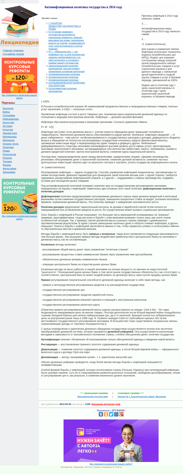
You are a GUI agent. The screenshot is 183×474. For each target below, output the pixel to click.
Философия (9, 168)
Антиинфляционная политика (64, 74)
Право (6, 150)
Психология (9, 154)
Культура (8, 129)
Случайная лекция (13, 54)
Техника (7, 161)
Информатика (11, 119)
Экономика (9, 172)
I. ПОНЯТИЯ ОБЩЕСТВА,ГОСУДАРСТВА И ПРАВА (64, 26)
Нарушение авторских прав (105, 404)
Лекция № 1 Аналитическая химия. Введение (142, 396)
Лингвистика (10, 133)
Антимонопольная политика (63, 77)
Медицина (9, 140)
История (7, 126)
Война (6, 111)
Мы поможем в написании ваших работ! (19, 96)
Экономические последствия (92, 396)
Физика (7, 165)
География (9, 115)
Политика (8, 147)
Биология (8, 108)
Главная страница (13, 50)
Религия (7, 158)
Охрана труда (10, 143)
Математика (10, 136)
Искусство (8, 122)
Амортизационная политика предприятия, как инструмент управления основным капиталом (66, 68)
